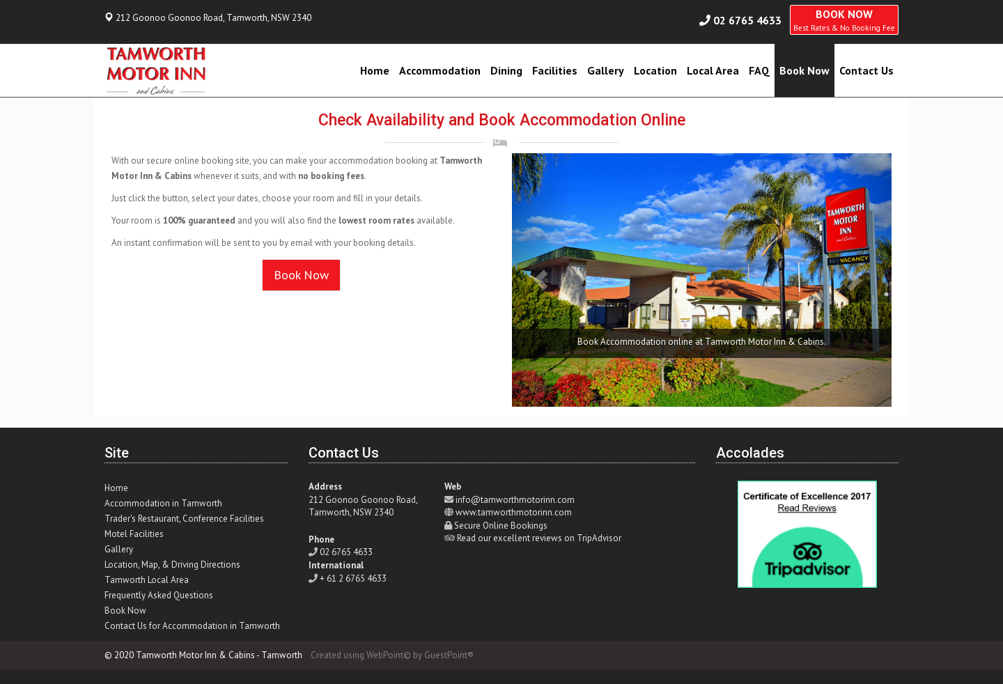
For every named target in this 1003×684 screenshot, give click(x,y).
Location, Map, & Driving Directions (172, 564)
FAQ (759, 70)
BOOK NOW (844, 20)
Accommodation (440, 70)
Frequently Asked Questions (158, 595)
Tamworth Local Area (146, 580)
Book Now (804, 70)
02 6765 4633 (747, 20)
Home (374, 70)
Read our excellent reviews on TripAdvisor (539, 538)
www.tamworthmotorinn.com (514, 512)
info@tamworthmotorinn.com (515, 500)
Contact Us (866, 70)
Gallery (605, 70)
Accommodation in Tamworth (163, 503)
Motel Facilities (134, 534)
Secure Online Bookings (500, 525)
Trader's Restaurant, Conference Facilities (184, 518)
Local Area (713, 70)
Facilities (554, 70)
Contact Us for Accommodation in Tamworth (192, 626)
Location (655, 70)
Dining (506, 70)
